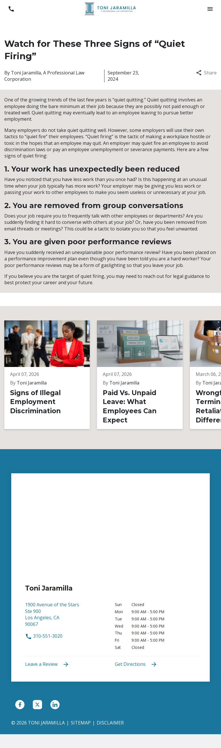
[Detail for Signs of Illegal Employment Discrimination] (50, 374)
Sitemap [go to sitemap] (81, 723)
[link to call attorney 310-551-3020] (11, 8)
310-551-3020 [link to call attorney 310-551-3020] (43, 636)
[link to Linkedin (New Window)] (55, 704)
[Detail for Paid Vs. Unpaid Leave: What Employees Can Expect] (141, 374)
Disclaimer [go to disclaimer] (110, 723)
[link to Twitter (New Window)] (37, 704)
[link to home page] (110, 8)
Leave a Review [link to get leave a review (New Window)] (47, 664)
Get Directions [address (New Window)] (136, 664)
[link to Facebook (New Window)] (19, 704)
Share (206, 73)
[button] (209, 8)
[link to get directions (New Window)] (65, 617)
